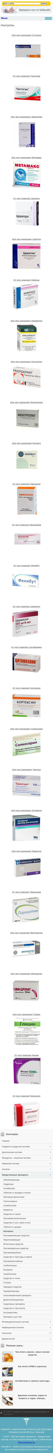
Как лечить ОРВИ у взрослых (32, 1366)
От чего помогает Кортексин (26, 688)
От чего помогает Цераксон (26, 606)
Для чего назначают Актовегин (26, 810)
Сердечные (8, 1184)
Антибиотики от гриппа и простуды (32, 1381)
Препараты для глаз (12, 1317)
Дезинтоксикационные (13, 1300)
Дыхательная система (12, 1152)
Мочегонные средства (13, 1244)
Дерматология (8, 1339)
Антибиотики (9, 1188)
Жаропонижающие (11, 1240)
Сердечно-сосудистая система (16, 1146)
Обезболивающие (11, 1180)
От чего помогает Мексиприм (26, 525)
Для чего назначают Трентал (26, 769)
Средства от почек (11, 1278)
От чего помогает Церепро (26, 198)
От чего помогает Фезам (26, 1055)
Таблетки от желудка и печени (17, 1193)
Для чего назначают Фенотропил (26, 402)
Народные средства (12, 1287)
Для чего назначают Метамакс (26, 157)
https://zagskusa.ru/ (26, 1442)
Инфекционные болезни (13, 1327)
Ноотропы (8, 1231)
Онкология (7, 1333)
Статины (7, 1282)
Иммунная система (10, 1163)
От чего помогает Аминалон (26, 484)
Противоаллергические (13, 1197)
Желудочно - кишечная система (16, 1158)
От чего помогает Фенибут (26, 565)
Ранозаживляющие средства (16, 1235)
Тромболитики (9, 1274)
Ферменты (8, 1210)
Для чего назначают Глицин (26, 1014)
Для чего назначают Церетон (26, 239)
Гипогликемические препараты (17, 1295)
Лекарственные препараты (15, 1175)
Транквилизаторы (11, 1291)
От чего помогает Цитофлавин (26, 647)
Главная (5, 1141)
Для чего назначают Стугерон (26, 35)
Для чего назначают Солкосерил (26, 729)
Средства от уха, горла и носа (17, 1223)
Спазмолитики (9, 1205)
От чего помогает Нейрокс (26, 280)
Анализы (6, 1169)
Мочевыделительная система (15, 1322)
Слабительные (10, 1265)
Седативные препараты (14, 1304)
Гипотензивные (10, 1201)
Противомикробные (12, 1253)
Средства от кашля (12, 1214)
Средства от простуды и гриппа (17, 1257)
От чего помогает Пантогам (26, 76)
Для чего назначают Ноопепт (26, 443)
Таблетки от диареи (12, 1227)
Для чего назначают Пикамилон (26, 321)
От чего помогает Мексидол (26, 1096)
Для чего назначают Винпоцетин (26, 933)
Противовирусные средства (15, 1248)
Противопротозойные (13, 1261)
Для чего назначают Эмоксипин (26, 117)
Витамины (8, 1270)
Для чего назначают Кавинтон (26, 851)
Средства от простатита (14, 1308)
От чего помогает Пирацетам (26, 892)
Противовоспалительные (14, 1218)
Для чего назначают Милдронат (26, 973)
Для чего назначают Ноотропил (26, 361)
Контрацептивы (10, 1312)
